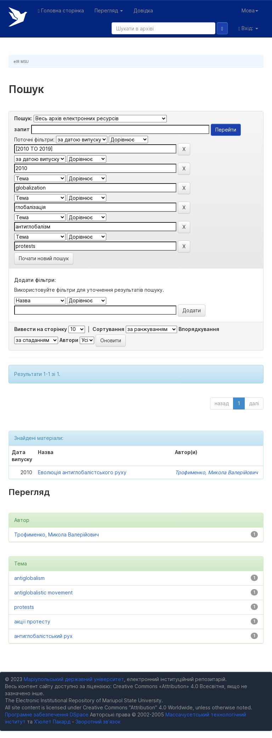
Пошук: (23, 118)
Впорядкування (198, 329)
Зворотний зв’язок (97, 722)
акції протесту (32, 621)
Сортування (108, 329)
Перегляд (109, 10)
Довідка (143, 10)
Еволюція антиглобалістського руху (82, 472)
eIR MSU (21, 61)
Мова (250, 10)
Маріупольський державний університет (74, 679)
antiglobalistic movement (43, 592)
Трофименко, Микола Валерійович (216, 472)
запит (22, 129)
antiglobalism (29, 578)
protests (24, 607)
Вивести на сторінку (40, 329)
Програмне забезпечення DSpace (47, 714)
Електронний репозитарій (17, 17)
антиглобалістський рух (43, 636)
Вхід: (248, 28)
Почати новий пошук (44, 258)
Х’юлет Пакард (52, 722)
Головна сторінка (61, 10)
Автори (69, 340)
